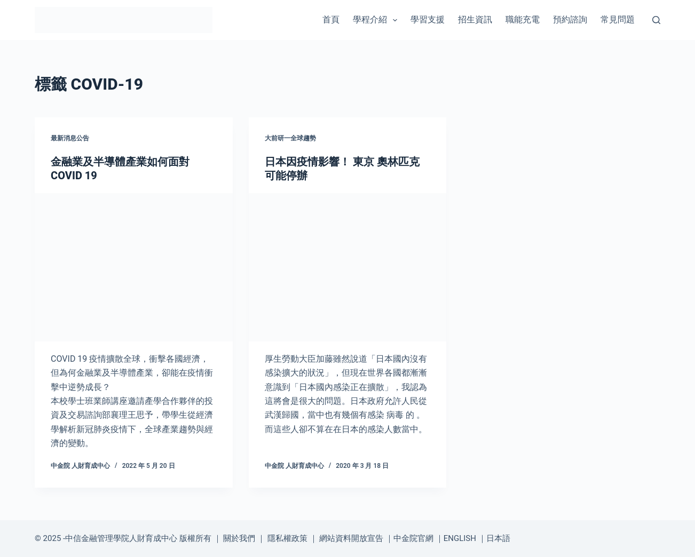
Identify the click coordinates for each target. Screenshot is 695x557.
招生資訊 (475, 19)
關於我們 (239, 538)
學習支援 (427, 19)
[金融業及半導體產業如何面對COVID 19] (134, 267)
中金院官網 (413, 538)
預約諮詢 (570, 19)
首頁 (330, 19)
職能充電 (523, 19)
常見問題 (618, 19)
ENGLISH (460, 538)
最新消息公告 (70, 138)
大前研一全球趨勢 (290, 138)
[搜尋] (656, 20)
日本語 (498, 538)
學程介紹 (377, 20)
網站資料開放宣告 (351, 538)
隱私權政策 (287, 538)
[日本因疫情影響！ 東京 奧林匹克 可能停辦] (348, 267)
